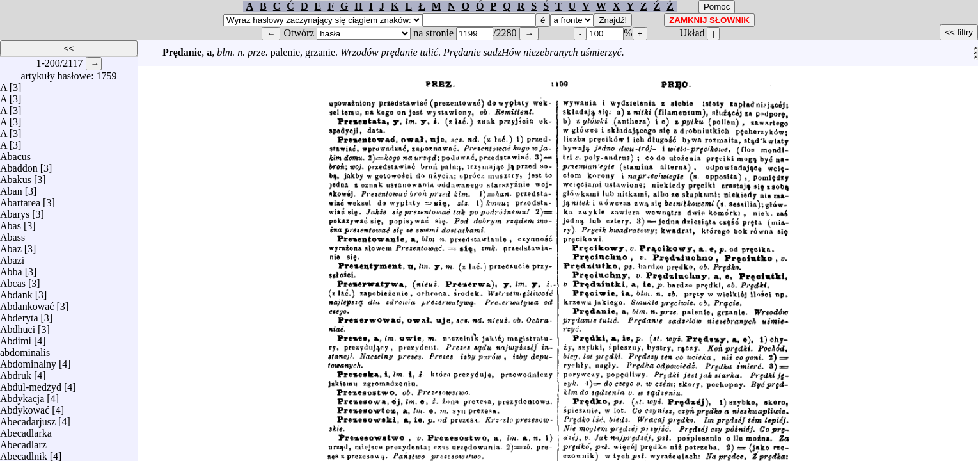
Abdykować (24, 406)
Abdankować (27, 303)
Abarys (14, 211)
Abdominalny (28, 360)
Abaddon (19, 164)
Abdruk (15, 372)
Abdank (16, 291)
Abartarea (20, 199)
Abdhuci (17, 326)
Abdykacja (22, 395)
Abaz (11, 245)
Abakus (15, 176)
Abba (11, 268)
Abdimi (15, 337)
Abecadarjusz (28, 418)
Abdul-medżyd (30, 383)
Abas (10, 222)
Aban (11, 187)
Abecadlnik (23, 453)
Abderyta (19, 314)
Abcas (13, 280)
